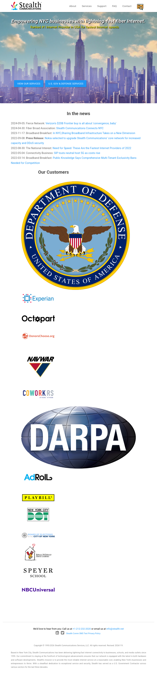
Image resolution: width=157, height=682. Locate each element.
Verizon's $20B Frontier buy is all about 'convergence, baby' (81, 123)
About (72, 6)
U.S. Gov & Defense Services (65, 83)
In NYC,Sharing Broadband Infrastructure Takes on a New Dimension (94, 133)
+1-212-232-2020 (82, 628)
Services (87, 6)
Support (101, 6)
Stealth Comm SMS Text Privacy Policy (83, 633)
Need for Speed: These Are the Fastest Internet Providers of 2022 (92, 148)
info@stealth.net (115, 628)
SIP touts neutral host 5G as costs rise (77, 152)
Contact (126, 6)
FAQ (114, 6)
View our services (28, 83)
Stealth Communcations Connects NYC (80, 128)
